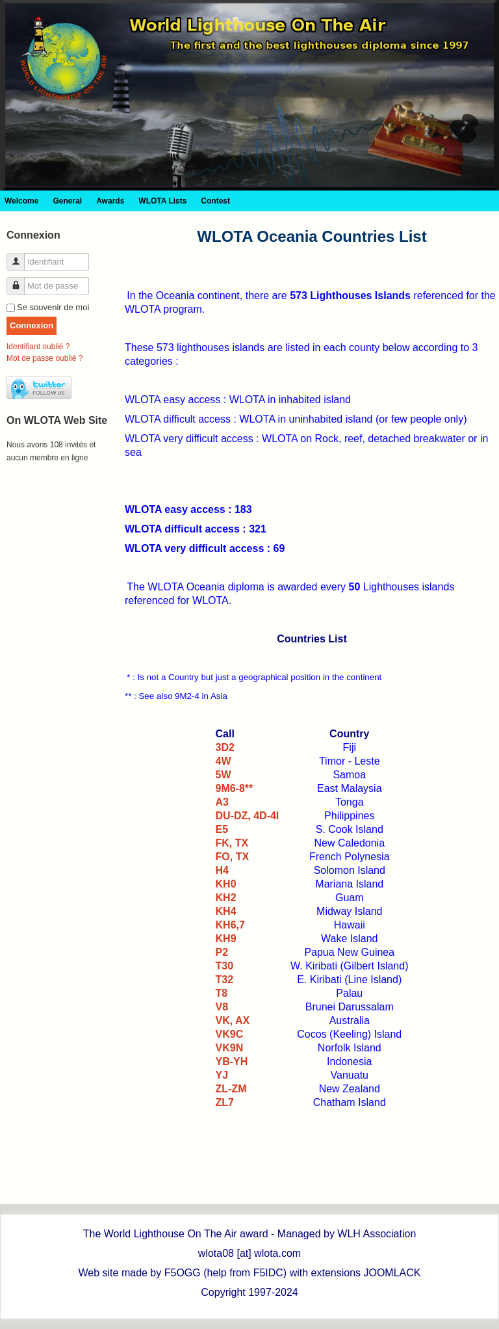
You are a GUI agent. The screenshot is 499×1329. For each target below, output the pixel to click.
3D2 (225, 747)
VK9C (230, 1034)
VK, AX (233, 1020)
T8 (222, 993)
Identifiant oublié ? (38, 346)
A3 (222, 802)
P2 (222, 952)
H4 (222, 870)
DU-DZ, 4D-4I (247, 815)
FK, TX (232, 843)
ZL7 (225, 1102)
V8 (222, 1006)
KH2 (226, 897)
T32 (225, 979)
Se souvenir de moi (53, 307)
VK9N (230, 1047)
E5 (222, 829)
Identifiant (20, 256)
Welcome (21, 200)
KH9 (226, 938)
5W (223, 774)
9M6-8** (234, 788)
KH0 (226, 883)
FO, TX (233, 856)
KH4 (226, 911)
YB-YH (232, 1061)
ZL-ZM (231, 1088)
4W (223, 761)
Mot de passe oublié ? (44, 358)
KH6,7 (230, 924)
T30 (225, 965)
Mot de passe (20, 280)
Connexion (31, 325)
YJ (222, 1075)
